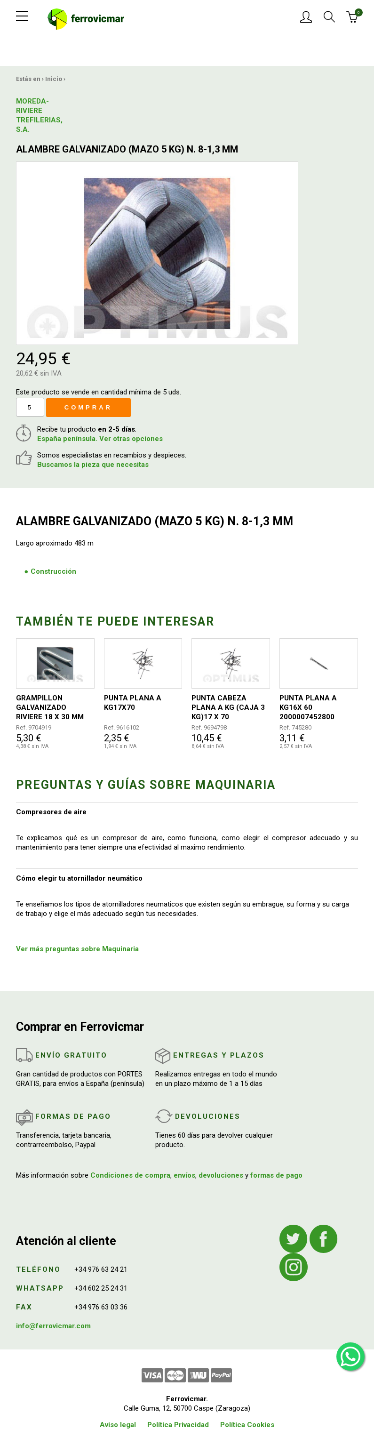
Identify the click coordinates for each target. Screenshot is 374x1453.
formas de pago (276, 1175)
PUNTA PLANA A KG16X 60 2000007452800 (308, 707)
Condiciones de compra (130, 1175)
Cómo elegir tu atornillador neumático (79, 878)
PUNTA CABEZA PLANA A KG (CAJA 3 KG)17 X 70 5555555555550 (228, 708)
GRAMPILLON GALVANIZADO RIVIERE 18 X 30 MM (50, 707)
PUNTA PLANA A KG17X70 (132, 703)
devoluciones (221, 1175)
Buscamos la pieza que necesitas (93, 464)
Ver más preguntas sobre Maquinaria (77, 949)
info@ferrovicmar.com (53, 1326)
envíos (184, 1175)
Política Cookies (247, 1425)
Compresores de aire (51, 812)
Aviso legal (118, 1425)
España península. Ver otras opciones (100, 438)
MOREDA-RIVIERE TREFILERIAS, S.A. (39, 115)
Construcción (53, 571)
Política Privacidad (178, 1425)
